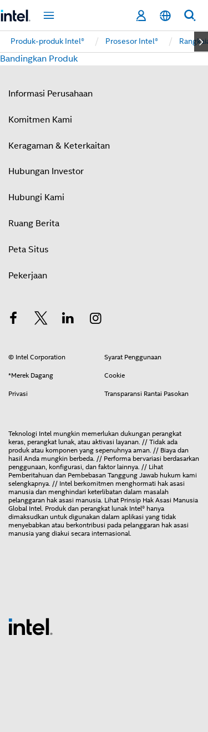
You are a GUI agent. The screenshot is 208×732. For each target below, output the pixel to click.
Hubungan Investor (46, 171)
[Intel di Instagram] (96, 320)
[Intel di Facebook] (13, 320)
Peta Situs (28, 249)
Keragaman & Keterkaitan (59, 145)
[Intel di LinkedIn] (68, 320)
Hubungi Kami (36, 197)
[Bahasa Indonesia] (165, 16)
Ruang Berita (33, 223)
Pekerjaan (27, 275)
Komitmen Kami (40, 119)
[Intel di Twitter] (41, 320)
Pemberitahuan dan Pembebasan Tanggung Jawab (83, 475)
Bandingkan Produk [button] (39, 58)
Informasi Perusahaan (50, 93)
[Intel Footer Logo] (30, 626)
